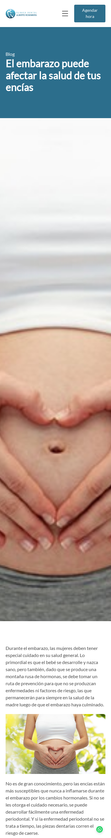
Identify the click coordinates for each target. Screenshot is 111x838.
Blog (10, 54)
